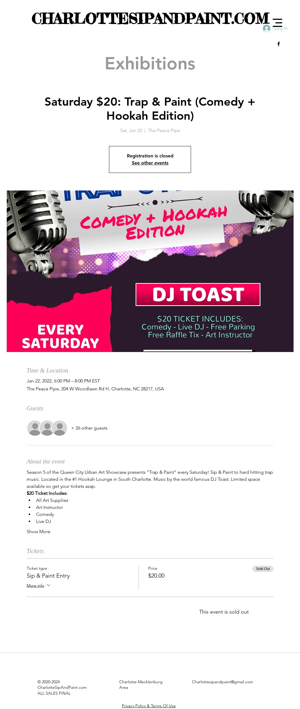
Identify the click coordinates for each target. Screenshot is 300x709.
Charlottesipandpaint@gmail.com (222, 681)
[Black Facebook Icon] (279, 44)
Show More (38, 531)
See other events (150, 163)
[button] (277, 23)
